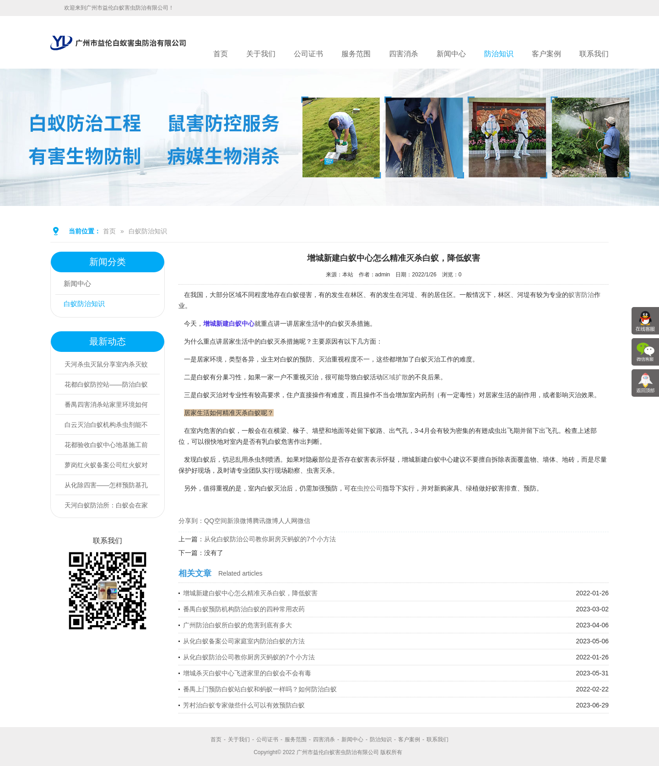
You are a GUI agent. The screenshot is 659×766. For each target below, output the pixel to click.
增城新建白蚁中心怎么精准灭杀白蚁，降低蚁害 (250, 593)
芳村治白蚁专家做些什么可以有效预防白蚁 (244, 705)
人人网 (287, 520)
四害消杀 (403, 54)
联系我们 (594, 54)
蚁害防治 (581, 294)
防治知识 (498, 54)
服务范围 (356, 54)
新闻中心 (451, 54)
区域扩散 (395, 377)
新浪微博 (240, 520)
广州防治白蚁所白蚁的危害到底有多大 (237, 625)
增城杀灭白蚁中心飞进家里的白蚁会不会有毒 (247, 673)
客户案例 (546, 54)
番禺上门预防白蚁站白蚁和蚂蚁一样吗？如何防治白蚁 (260, 689)
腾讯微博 (265, 520)
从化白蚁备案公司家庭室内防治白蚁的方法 (244, 641)
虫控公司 (370, 488)
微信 (303, 520)
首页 (220, 54)
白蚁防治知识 (148, 231)
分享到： (191, 520)
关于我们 (260, 54)
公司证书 (308, 54)
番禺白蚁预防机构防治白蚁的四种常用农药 (244, 609)
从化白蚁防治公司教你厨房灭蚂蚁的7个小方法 (270, 539)
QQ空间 (215, 520)
